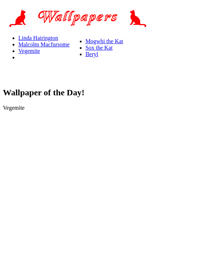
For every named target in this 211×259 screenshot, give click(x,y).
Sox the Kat (99, 48)
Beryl (92, 54)
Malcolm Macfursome (44, 44)
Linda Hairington (38, 38)
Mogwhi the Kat (104, 41)
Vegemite (29, 51)
